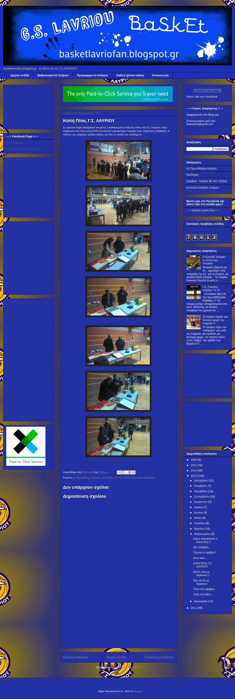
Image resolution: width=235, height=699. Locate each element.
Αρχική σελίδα (19, 75)
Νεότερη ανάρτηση (75, 657)
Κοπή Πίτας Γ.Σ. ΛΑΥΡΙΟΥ (202, 565)
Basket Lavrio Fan (15, 143)
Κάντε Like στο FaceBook (201, 96)
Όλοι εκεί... (199, 558)
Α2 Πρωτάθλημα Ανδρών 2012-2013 (93, 477)
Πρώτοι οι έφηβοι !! (204, 552)
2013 (194, 475)
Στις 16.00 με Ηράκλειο (201, 582)
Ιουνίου (198, 512)
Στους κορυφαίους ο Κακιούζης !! (205, 540)
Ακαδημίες (192, 174)
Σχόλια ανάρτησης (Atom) (126, 667)
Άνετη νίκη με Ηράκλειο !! (201, 573)
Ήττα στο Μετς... (203, 594)
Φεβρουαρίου (202, 533)
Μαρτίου (199, 528)
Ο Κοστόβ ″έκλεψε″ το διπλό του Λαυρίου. (214, 260)
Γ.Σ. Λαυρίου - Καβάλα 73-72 (211, 288)
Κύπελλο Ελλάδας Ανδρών (202, 187)
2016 (194, 459)
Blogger (137, 691)
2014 (194, 470)
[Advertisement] (118, 617)
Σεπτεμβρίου (202, 496)
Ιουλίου (198, 507)
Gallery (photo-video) (130, 75)
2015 (194, 465)
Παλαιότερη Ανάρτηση (159, 657)
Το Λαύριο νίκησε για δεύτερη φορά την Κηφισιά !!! (215, 320)
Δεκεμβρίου (201, 480)
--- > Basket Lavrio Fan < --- (203, 210)
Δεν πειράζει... (202, 547)
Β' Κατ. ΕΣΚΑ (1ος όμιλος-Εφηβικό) (135, 477)
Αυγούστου (201, 501)
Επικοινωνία (160, 75)
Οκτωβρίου (201, 491)
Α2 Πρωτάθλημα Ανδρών (201, 168)
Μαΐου (198, 517)
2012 (194, 607)
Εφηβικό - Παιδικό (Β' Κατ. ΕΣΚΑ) (206, 181)
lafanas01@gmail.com (200, 124)
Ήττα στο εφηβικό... (205, 589)
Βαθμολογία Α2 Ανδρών (53, 75)
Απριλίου (200, 523)
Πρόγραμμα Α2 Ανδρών (92, 75)
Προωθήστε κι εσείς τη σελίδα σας (22, 149)
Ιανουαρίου (201, 601)
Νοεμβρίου (201, 485)
